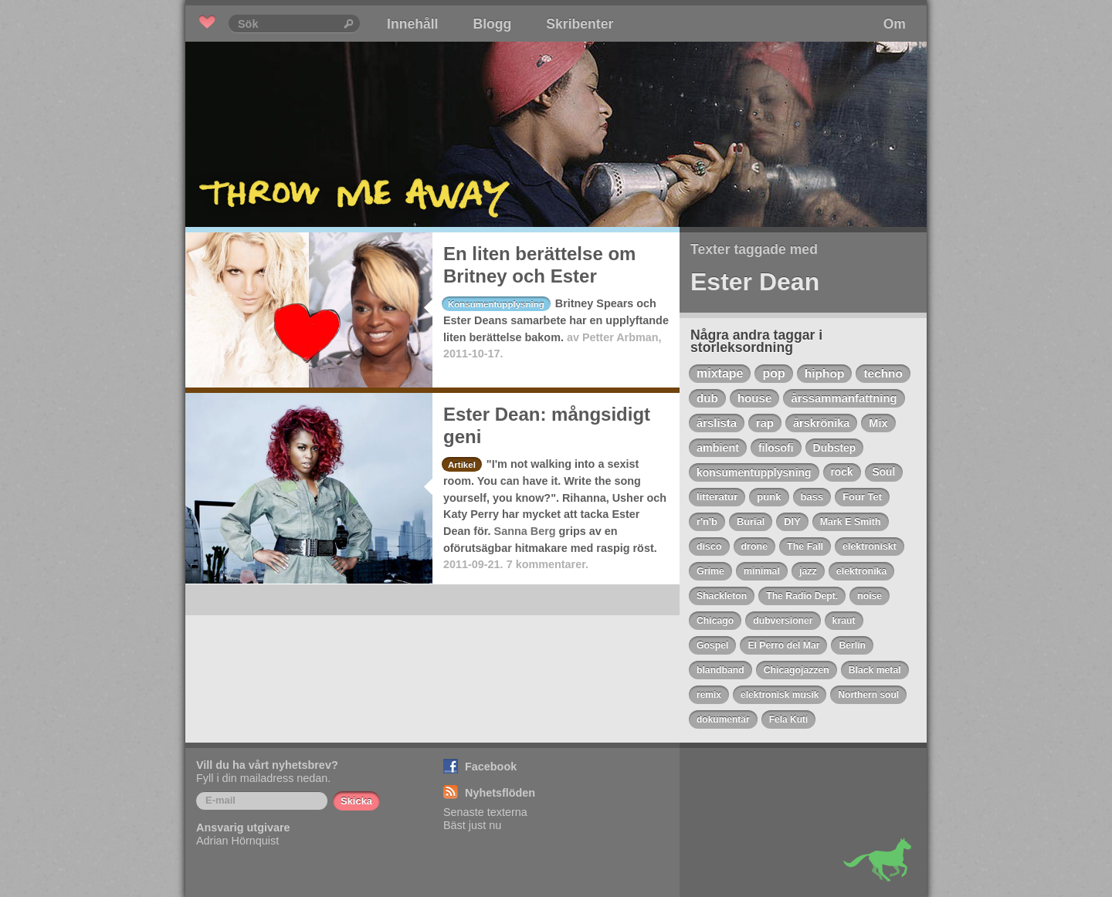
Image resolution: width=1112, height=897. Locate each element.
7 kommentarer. (547, 564)
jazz (808, 571)
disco (709, 546)
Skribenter (579, 24)
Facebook (491, 766)
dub (707, 397)
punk (769, 497)
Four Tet (862, 497)
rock (842, 472)
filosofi (776, 448)
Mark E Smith (850, 521)
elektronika (861, 571)
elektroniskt (869, 546)
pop (773, 373)
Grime (710, 571)
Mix (878, 423)
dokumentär (723, 719)
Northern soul (868, 694)
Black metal (875, 670)
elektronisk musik (780, 694)
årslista (717, 423)
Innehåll (412, 24)
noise (869, 596)
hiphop (825, 373)
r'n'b (707, 521)
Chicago (715, 620)
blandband (720, 670)
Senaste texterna (485, 812)
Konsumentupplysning (496, 304)
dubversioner (782, 620)
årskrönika (821, 423)
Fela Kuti (789, 719)
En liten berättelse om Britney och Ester (539, 264)
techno (882, 373)
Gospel (712, 645)
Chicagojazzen (796, 670)
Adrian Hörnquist (237, 840)
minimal (762, 571)
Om (894, 24)
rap (765, 423)
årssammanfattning (844, 398)
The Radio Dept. (802, 596)
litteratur (717, 497)
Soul (884, 472)
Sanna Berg (525, 531)
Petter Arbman (620, 337)
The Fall (805, 546)
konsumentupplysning (754, 472)
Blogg (492, 24)
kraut (844, 620)
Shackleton (722, 596)
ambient (718, 448)
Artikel (462, 464)
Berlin (852, 645)
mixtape (720, 373)
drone (754, 546)
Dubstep (834, 448)
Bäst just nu (472, 825)
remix (709, 694)
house (754, 397)
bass (812, 497)
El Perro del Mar (783, 645)
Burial (750, 521)
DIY (792, 521)
